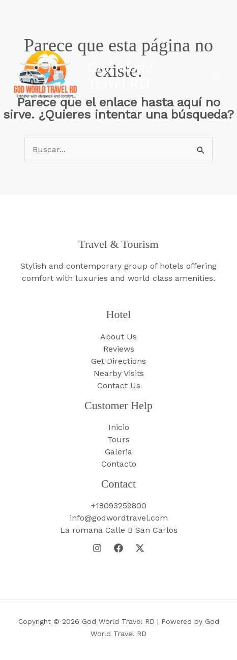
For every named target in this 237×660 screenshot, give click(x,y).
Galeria (118, 451)
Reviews (118, 349)
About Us (118, 336)
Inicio (118, 427)
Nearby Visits (119, 373)
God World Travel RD (120, 75)
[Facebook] (118, 548)
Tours (118, 439)
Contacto (118, 464)
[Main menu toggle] (215, 76)
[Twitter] (139, 548)
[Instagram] (97, 548)
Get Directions (118, 361)
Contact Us (118, 385)
